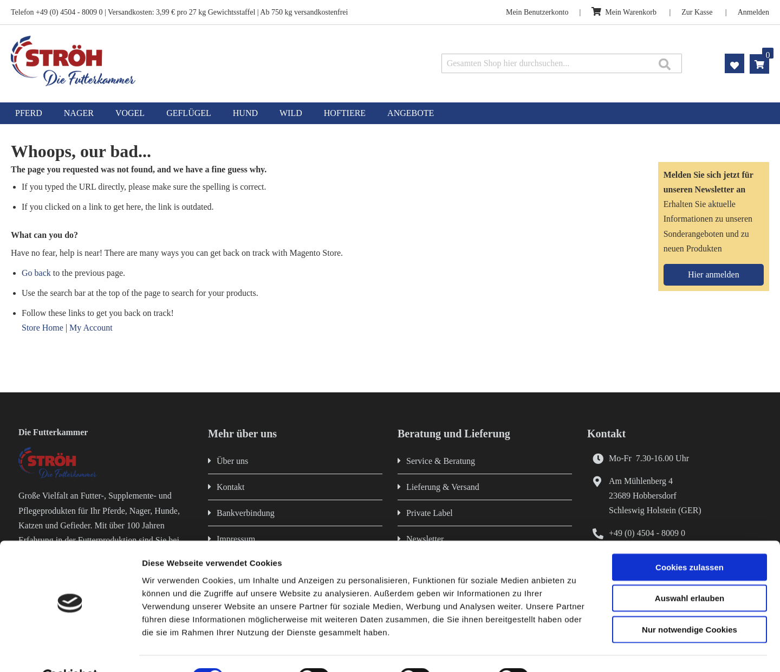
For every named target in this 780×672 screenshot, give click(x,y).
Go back (36, 272)
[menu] (390, 113)
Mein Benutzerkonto (537, 12)
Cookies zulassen (689, 540)
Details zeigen (576, 650)
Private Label (429, 513)
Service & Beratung (440, 461)
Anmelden (753, 12)
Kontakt (231, 487)
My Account (91, 327)
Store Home (42, 327)
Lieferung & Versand (442, 487)
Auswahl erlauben (689, 572)
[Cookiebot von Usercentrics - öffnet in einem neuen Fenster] (70, 651)
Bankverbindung (246, 513)
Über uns (232, 461)
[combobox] (561, 63)
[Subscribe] (714, 275)
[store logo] (161, 61)
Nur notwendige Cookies (689, 603)
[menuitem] (28, 113)
